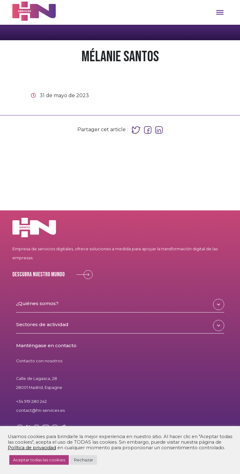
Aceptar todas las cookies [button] (39, 459)
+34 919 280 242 (31, 401)
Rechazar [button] (83, 459)
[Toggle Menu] (220, 12)
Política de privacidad (32, 447)
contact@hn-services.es (40, 410)
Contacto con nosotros (39, 361)
